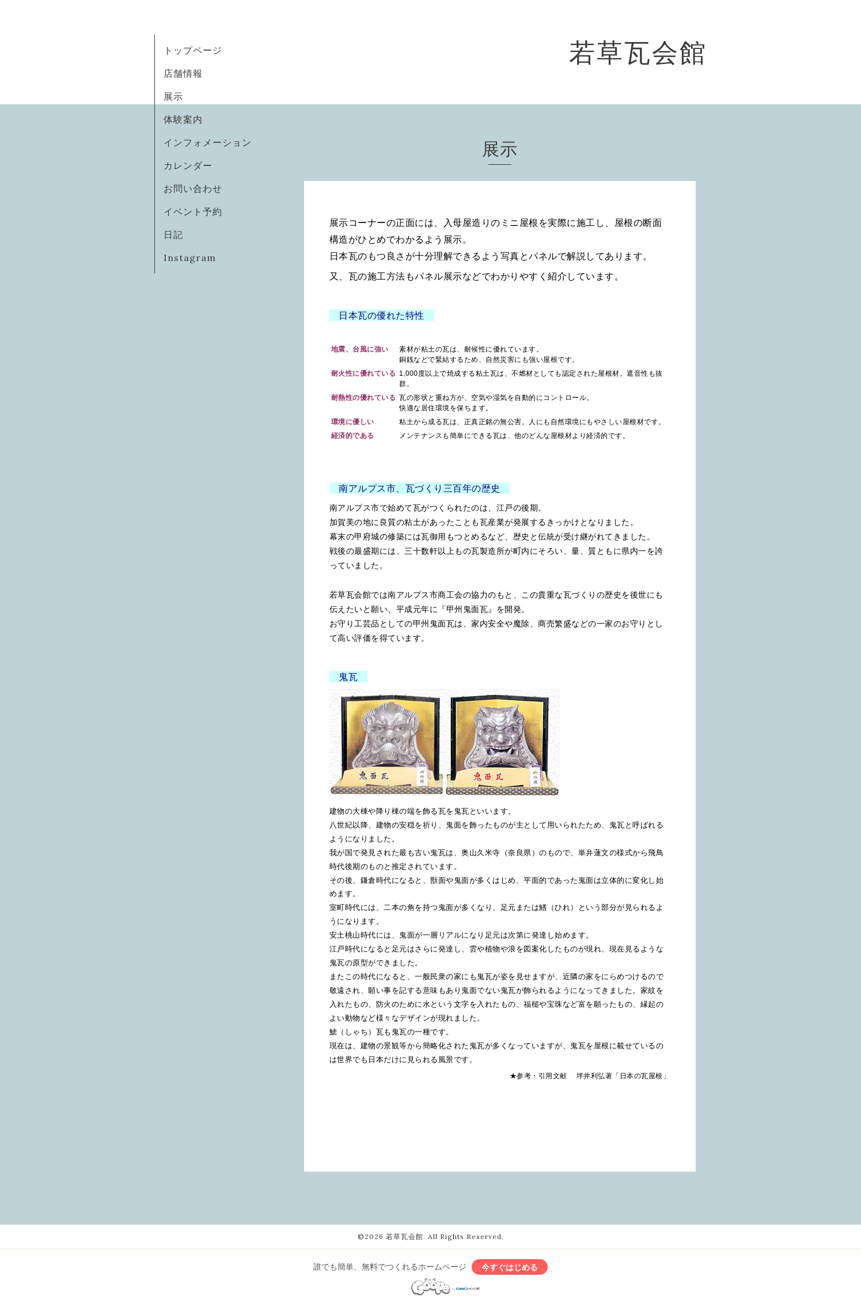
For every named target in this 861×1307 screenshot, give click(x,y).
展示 (173, 96)
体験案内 (183, 119)
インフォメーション (208, 142)
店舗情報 (183, 73)
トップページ (193, 50)
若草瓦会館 (638, 52)
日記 (173, 234)
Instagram (190, 257)
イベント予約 (193, 211)
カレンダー (188, 165)
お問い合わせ (193, 188)
